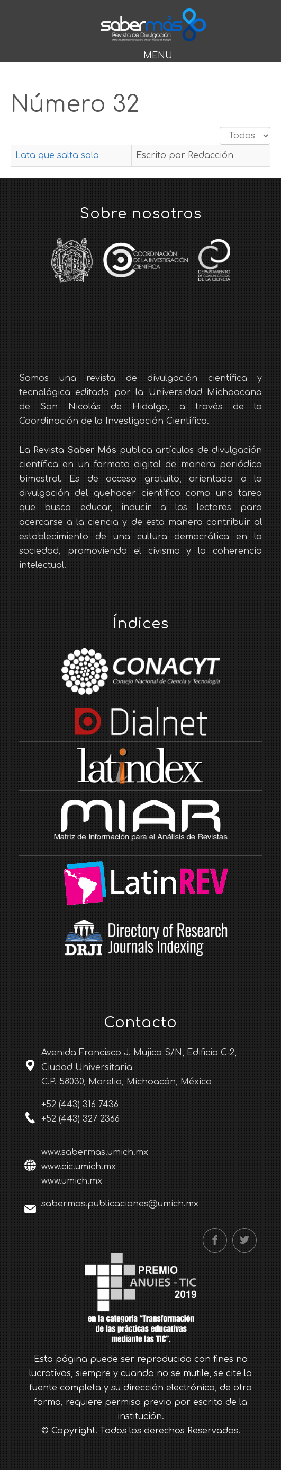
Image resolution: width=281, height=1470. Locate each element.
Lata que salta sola (57, 155)
